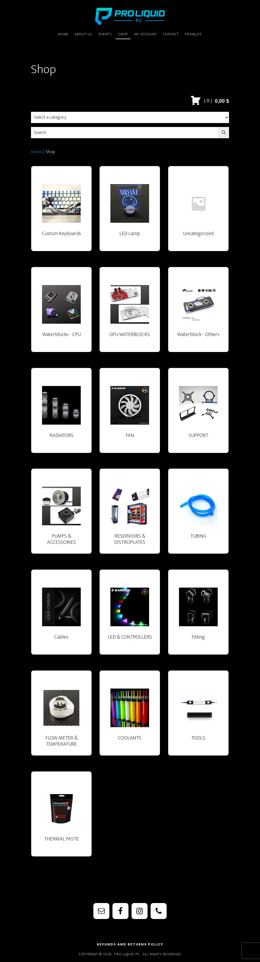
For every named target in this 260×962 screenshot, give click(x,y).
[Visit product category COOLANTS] (129, 718)
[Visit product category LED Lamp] (129, 213)
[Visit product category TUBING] (198, 516)
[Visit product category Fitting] (198, 617)
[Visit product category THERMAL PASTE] (61, 819)
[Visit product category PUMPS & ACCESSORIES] (61, 516)
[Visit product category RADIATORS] (61, 415)
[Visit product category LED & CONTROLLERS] (129, 617)
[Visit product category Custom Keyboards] (61, 213)
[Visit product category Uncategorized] (198, 213)
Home (36, 152)
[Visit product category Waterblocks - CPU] (61, 314)
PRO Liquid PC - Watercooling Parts (130, 16)
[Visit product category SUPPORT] (198, 415)
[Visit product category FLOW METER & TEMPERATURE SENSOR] (61, 718)
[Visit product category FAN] (129, 415)
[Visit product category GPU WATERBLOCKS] (129, 314)
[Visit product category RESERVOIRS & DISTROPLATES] (129, 516)
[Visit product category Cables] (61, 617)
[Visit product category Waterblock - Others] (198, 314)
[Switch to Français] (193, 34)
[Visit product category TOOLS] (198, 718)
